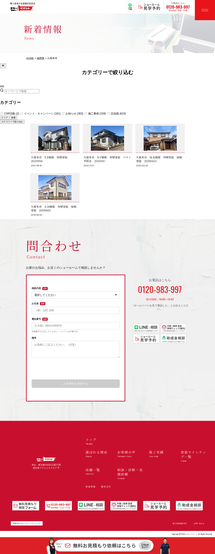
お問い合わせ (199, 523)
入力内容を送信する (75, 383)
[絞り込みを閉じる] (3, 65)
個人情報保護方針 (180, 523)
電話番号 (40, 319)
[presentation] (75, 368)
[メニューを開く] (205, 10)
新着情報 (90, 486)
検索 (13, 117)
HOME (30, 58)
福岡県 (40, 58)
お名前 (38, 303)
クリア (4, 117)
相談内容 (40, 288)
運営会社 (106, 486)
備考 (34, 338)
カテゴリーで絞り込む (12, 121)
